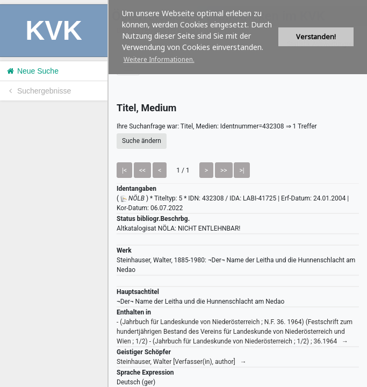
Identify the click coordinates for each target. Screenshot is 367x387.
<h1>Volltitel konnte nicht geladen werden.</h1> (238, 193)
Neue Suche (32, 71)
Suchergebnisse (38, 91)
